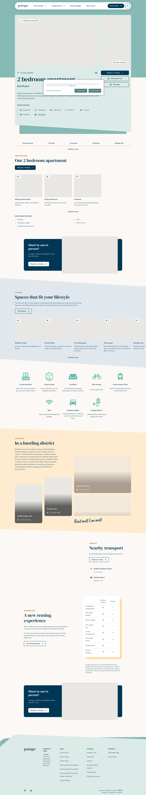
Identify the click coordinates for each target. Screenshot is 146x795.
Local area (73, 143)
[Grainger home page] (23, 6)
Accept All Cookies (95, 90)
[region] (73, 87)
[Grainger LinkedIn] (31, 787)
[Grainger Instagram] (25, 787)
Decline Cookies (81, 90)
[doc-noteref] (113, 609)
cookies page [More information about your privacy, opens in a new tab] (72, 85)
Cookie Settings (65, 776)
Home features (28, 143)
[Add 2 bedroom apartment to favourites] (96, 73)
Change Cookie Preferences (53, 90)
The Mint (51, 143)
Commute (96, 143)
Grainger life (119, 143)
